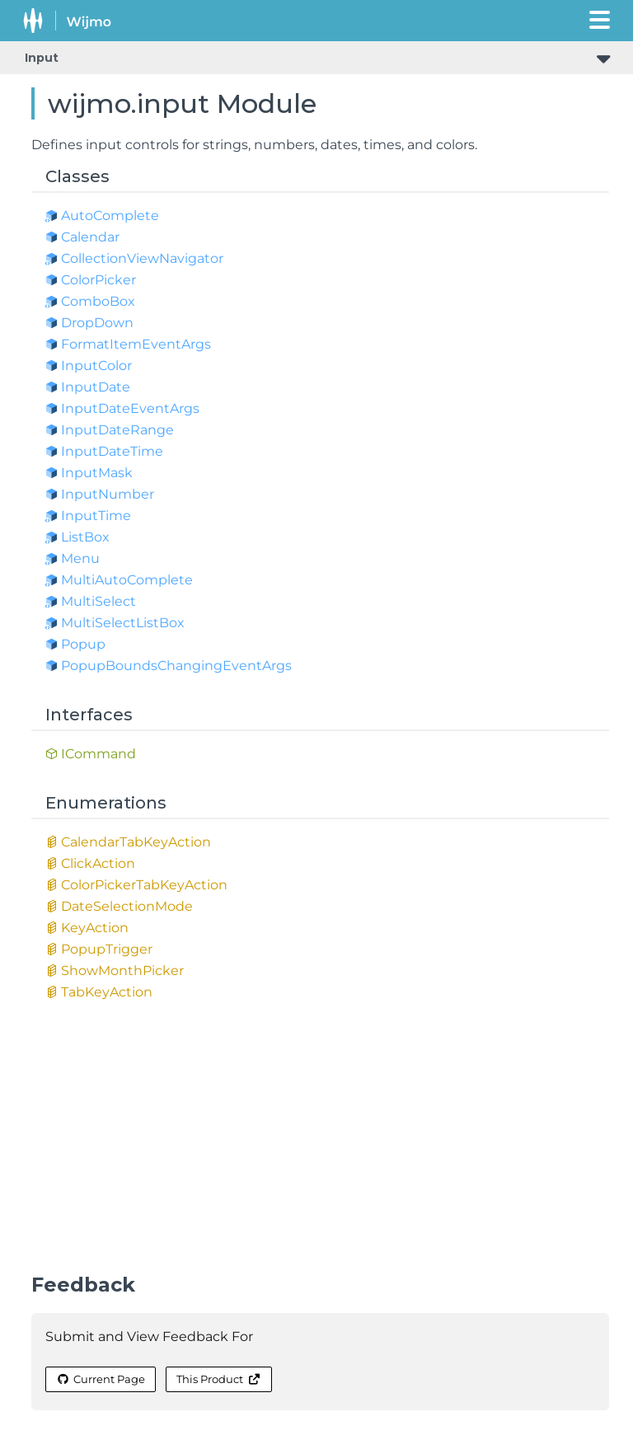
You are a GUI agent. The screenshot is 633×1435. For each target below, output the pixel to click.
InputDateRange (117, 430)
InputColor (96, 365)
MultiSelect (98, 601)
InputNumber (107, 494)
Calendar (90, 237)
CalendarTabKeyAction (136, 842)
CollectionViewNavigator (142, 258)
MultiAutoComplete (127, 580)
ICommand (98, 754)
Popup (83, 644)
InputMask (97, 473)
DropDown (97, 323)
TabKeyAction (106, 992)
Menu (80, 558)
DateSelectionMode (127, 906)
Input (42, 57)
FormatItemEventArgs (136, 344)
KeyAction (95, 928)
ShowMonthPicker (122, 970)
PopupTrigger (106, 949)
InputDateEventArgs (130, 408)
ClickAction (98, 863)
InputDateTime (112, 451)
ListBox (85, 537)
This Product (218, 1379)
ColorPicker (98, 280)
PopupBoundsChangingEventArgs (176, 665)
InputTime (96, 515)
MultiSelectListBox (123, 623)
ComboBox (98, 301)
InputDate (95, 387)
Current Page (100, 1379)
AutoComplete (110, 215)
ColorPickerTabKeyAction (144, 885)
